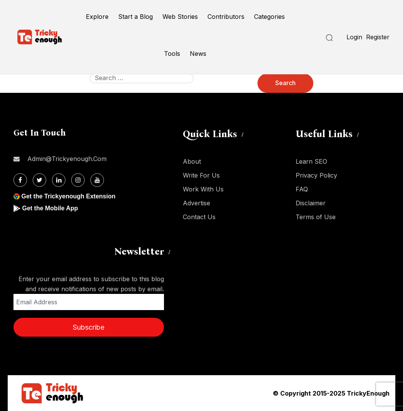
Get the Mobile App (50, 208)
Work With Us (203, 189)
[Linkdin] (58, 180)
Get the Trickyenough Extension (68, 196)
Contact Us (199, 217)
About (192, 161)
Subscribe (88, 327)
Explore (97, 16)
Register (378, 37)
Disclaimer (311, 203)
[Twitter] (39, 180)
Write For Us (201, 175)
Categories (269, 16)
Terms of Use (316, 217)
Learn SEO (311, 161)
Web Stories (180, 16)
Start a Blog (135, 16)
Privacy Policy (316, 175)
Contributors (225, 16)
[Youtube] (97, 180)
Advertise (196, 203)
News (198, 53)
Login (354, 37)
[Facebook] (20, 180)
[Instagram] (78, 180)
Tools (172, 53)
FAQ (302, 189)
